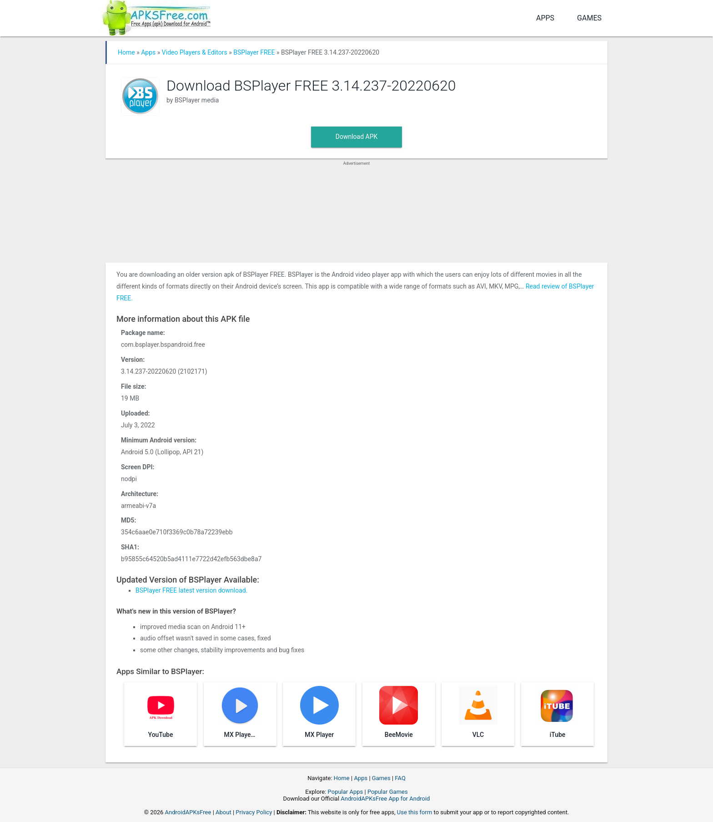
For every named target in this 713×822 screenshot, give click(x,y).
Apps (545, 18)
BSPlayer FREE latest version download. (191, 590)
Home (126, 52)
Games (589, 18)
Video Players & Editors (194, 52)
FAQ (400, 778)
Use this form (414, 812)
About (223, 812)
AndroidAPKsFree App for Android (385, 798)
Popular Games (387, 791)
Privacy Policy (254, 812)
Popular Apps (345, 791)
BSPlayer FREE (254, 52)
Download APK (357, 136)
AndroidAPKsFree (188, 812)
